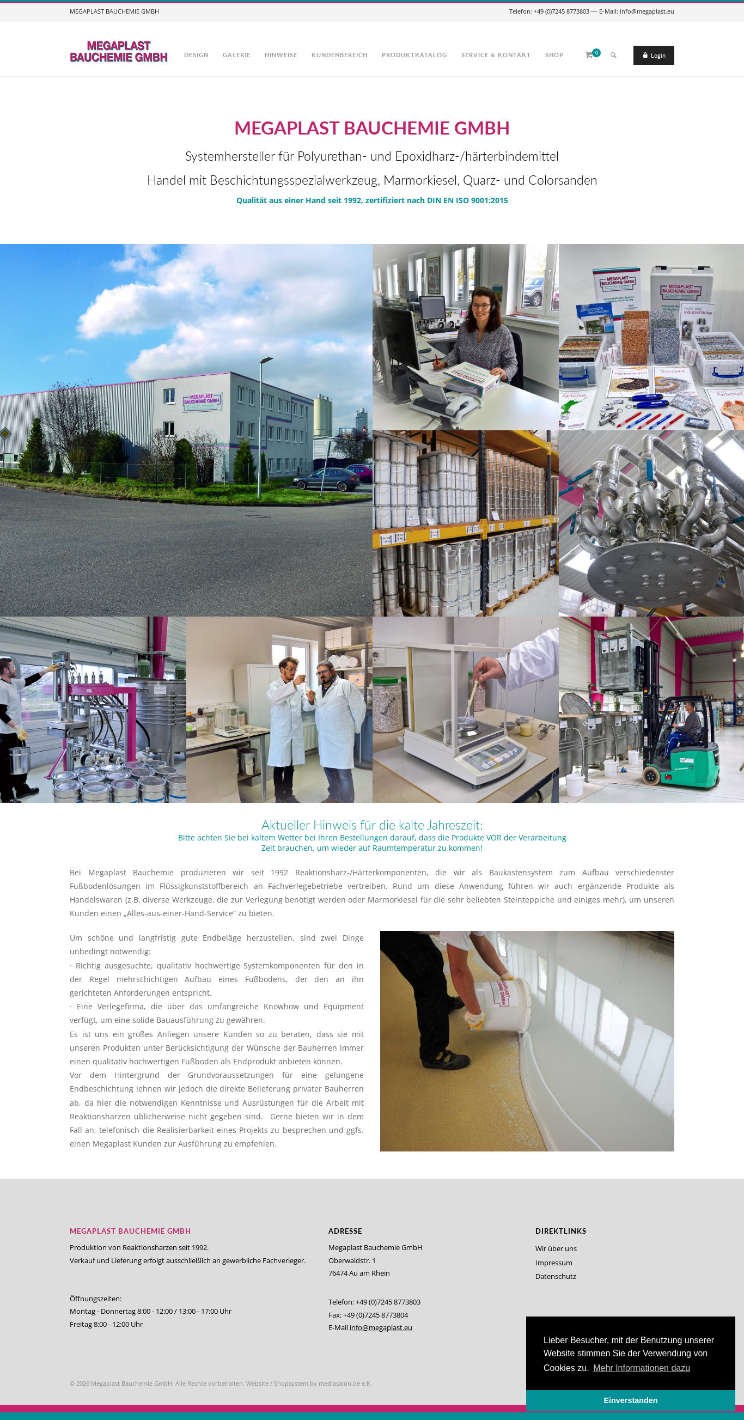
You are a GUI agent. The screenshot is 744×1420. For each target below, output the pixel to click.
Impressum (553, 1262)
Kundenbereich (340, 54)
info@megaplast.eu (381, 1327)
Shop (554, 54)
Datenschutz (555, 1276)
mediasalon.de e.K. (345, 1383)
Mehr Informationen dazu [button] (641, 1368)
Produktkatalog (414, 54)
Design (196, 54)
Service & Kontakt (496, 54)
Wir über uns (556, 1248)
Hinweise (281, 54)
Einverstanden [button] (630, 1400)
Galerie (237, 54)
